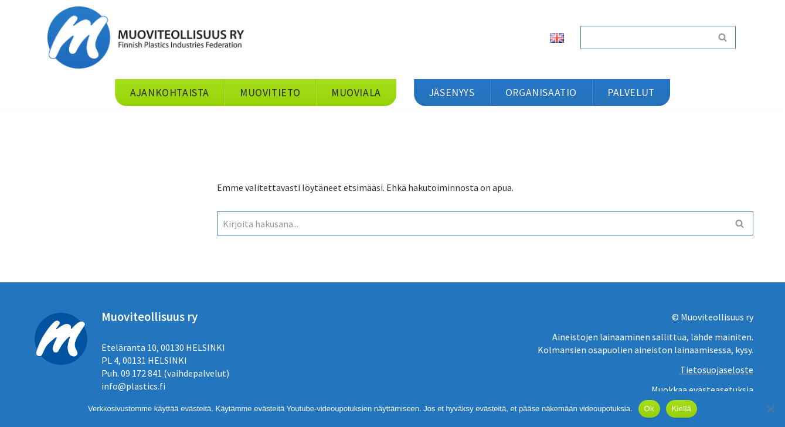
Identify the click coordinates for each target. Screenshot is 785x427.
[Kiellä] (770, 409)
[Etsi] (644, 37)
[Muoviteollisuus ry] (149, 37)
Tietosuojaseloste (716, 369)
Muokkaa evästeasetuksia (702, 389)
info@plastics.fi (133, 386)
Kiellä (681, 408)
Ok (649, 408)
